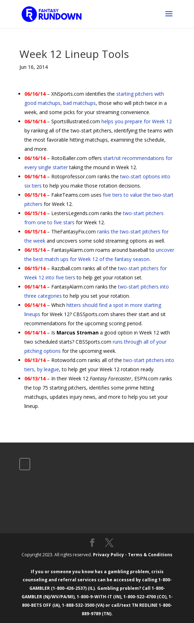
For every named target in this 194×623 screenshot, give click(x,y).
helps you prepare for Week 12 (136, 121)
